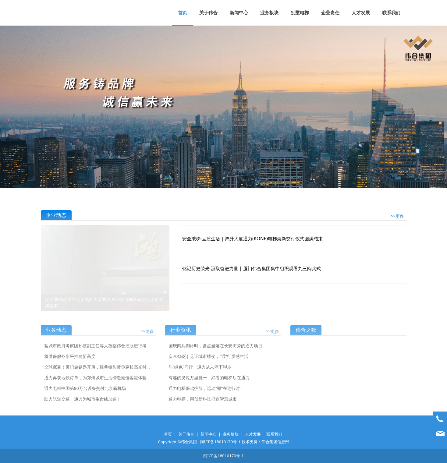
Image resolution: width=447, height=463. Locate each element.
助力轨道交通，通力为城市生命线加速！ (82, 403)
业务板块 (269, 12)
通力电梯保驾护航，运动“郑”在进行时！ (206, 392)
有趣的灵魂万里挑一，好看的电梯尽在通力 (209, 381)
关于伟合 (208, 12)
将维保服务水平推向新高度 (69, 360)
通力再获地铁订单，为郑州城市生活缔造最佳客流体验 (95, 381)
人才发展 (361, 12)
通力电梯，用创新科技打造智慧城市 (203, 403)
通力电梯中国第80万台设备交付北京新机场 (85, 392)
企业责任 (330, 12)
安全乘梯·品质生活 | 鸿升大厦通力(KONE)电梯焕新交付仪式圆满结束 (252, 238)
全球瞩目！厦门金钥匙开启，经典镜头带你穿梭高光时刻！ (99, 371)
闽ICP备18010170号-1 (220, 441)
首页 (182, 12)
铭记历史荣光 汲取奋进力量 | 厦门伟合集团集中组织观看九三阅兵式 (251, 268)
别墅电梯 (300, 12)
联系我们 (391, 12)
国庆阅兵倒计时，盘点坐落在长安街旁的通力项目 (215, 349)
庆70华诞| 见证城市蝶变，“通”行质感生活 (208, 360)
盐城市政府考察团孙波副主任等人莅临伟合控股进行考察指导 (101, 349)
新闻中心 (239, 12)
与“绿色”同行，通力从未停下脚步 (200, 371)
